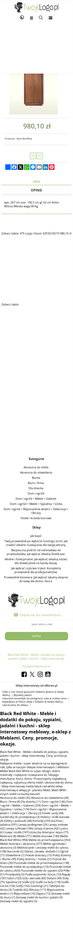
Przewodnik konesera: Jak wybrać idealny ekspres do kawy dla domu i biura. (36, 579)
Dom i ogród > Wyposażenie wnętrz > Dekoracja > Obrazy (36, 511)
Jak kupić (36, 536)
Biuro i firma (36, 483)
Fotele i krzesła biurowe (36, 518)
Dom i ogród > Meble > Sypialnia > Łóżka (36, 504)
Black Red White (24, 138)
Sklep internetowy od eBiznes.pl (36, 685)
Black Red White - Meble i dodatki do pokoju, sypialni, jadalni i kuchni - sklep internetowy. (36, 656)
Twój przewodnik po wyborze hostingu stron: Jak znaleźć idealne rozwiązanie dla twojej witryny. (36, 543)
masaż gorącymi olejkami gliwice (35, 691)
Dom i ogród (36, 493)
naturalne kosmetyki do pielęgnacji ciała (25, 698)
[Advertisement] (36, 47)
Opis (36, 181)
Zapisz (36, 636)
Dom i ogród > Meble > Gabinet (36, 499)
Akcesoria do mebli (36, 467)
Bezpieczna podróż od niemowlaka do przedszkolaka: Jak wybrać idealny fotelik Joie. (36, 552)
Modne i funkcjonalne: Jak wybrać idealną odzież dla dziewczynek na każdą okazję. (36, 561)
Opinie (36, 190)
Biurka (36, 478)
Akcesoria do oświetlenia (36, 472)
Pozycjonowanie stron (36, 666)
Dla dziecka (36, 488)
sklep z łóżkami (35, 701)
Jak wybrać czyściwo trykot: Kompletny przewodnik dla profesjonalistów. (36, 570)
